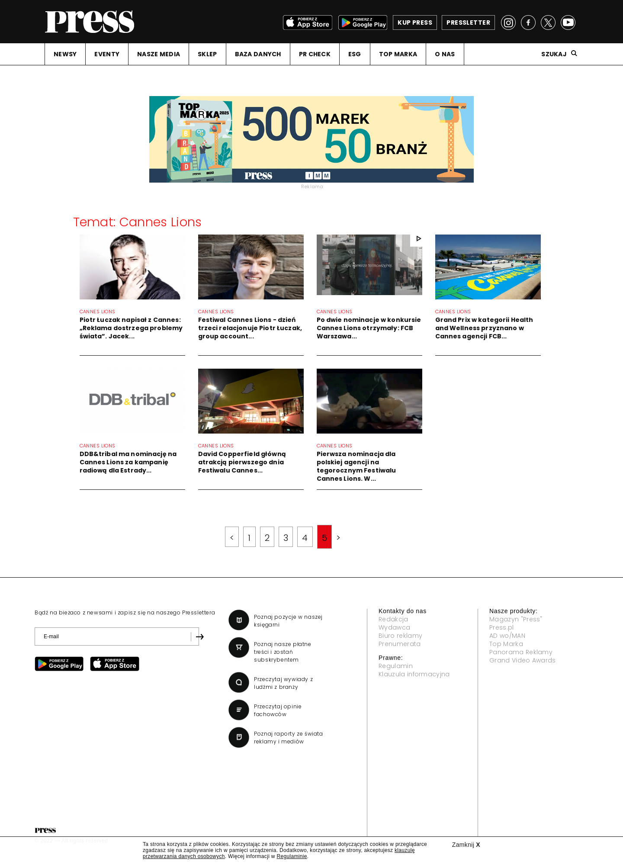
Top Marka (506, 644)
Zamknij (466, 844)
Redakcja (393, 619)
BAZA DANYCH (258, 54)
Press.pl (501, 627)
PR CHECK (315, 54)
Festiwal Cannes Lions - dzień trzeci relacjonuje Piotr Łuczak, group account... (250, 328)
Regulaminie (291, 856)
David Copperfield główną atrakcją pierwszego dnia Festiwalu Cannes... (242, 462)
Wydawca (394, 627)
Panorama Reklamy (520, 652)
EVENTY (106, 54)
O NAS (445, 54)
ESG (354, 54)
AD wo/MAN (507, 635)
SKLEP (207, 54)
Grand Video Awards (522, 660)
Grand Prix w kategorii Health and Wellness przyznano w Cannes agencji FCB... (484, 328)
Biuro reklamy (400, 635)
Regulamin (396, 666)
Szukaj (554, 54)
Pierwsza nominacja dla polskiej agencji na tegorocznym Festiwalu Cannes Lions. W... (356, 466)
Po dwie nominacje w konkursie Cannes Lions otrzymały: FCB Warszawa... (369, 328)
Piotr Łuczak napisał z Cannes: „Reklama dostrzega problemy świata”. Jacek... (131, 328)
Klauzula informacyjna (414, 674)
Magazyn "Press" (516, 619)
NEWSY (65, 54)
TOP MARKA (398, 54)
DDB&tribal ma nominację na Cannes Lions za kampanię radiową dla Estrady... (128, 462)
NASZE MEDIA (158, 54)
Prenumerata (400, 644)
